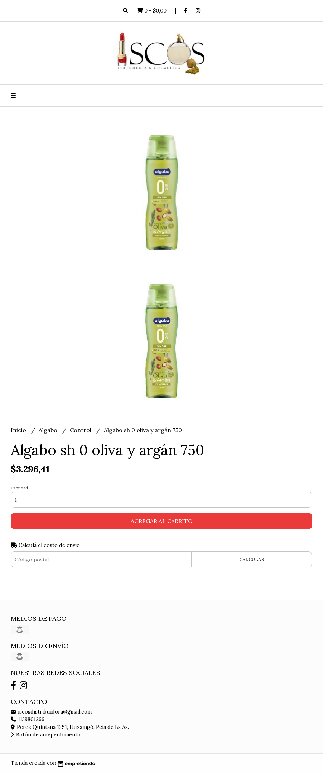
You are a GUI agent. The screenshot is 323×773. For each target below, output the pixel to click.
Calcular (251, 559)
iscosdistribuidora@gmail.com (51, 712)
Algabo (49, 430)
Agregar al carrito (162, 521)
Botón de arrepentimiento (46, 734)
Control (81, 430)
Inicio (19, 430)
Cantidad (19, 488)
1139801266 (27, 719)
